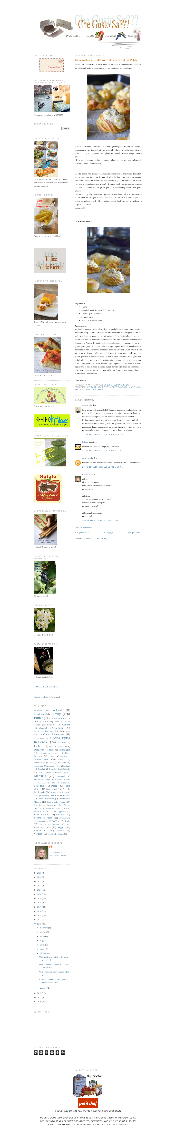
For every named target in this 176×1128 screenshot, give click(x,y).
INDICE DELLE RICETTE (46, 686)
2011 (39, 997)
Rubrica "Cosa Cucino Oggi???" (50, 811)
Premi (36, 796)
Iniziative (62, 762)
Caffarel (54, 718)
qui (99, 174)
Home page (108, 532)
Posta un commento (83, 527)
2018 (39, 902)
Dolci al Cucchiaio (57, 746)
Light (67, 769)
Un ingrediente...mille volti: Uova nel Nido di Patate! (106, 60)
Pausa (63, 783)
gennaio (43, 988)
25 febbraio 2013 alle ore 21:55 (102, 450)
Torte (67, 820)
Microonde (61, 776)
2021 (39, 890)
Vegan (61, 827)
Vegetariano (98, 389)
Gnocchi (62, 760)
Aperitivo (103, 387)
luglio (42, 936)
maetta (85, 474)
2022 (39, 885)
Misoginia (58, 780)
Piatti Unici (135, 387)
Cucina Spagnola (40, 738)
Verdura (38, 833)
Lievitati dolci (56, 769)
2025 (39, 873)
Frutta (52, 756)
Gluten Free (41, 759)
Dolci (37, 746)
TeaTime (56, 821)
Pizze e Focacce (58, 792)
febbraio (44, 953)
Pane (53, 782)
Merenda (40, 776)
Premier (45, 796)
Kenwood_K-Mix (53, 766)
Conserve (51, 724)
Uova (87, 389)
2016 (39, 911)
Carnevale (65, 718)
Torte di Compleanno (49, 824)
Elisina (85, 442)
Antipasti (92, 387)
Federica (86, 405)
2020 (39, 894)
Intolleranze (38, 766)
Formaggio (64, 749)
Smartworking (64, 818)
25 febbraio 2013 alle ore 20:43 (102, 434)
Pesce (54, 785)
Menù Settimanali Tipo (56, 772)
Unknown (86, 458)
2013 (39, 924)
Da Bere (62, 743)
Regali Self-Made (46, 798)
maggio (43, 940)
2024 (39, 877)
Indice (52, 763)
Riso (65, 808)
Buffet (113, 387)
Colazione (42, 721)
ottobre (43, 932)
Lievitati (41, 769)
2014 (39, 919)
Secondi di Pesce (43, 817)
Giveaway (63, 756)
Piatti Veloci (51, 789)
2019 (39, 898)
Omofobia (41, 783)
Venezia (60, 830)
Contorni (123, 387)
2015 (39, 915)
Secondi (79, 389)
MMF (68, 780)
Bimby (56, 714)
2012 (39, 993)
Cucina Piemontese (53, 734)
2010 (39, 1001)
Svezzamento (42, 821)
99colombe (38, 710)
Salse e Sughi (41, 814)
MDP (40, 772)
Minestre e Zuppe (42, 779)
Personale (39, 785)
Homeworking (39, 763)
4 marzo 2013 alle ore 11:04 (100, 520)
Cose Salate (58, 727)
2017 (39, 907)
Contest (66, 724)
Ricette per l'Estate (53, 808)
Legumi (66, 766)
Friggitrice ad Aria (47, 753)
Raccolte (66, 795)
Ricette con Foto (41, 697)
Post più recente (81, 532)
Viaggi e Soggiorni (56, 834)
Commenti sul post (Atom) (95, 538)
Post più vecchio (135, 532)
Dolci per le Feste (43, 749)
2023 (39, 881)
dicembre (44, 927)
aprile (42, 945)
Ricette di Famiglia (45, 804)
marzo (43, 949)
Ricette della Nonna (56, 802)
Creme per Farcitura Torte (46, 731)
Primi (54, 795)
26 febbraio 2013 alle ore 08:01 (102, 467)
